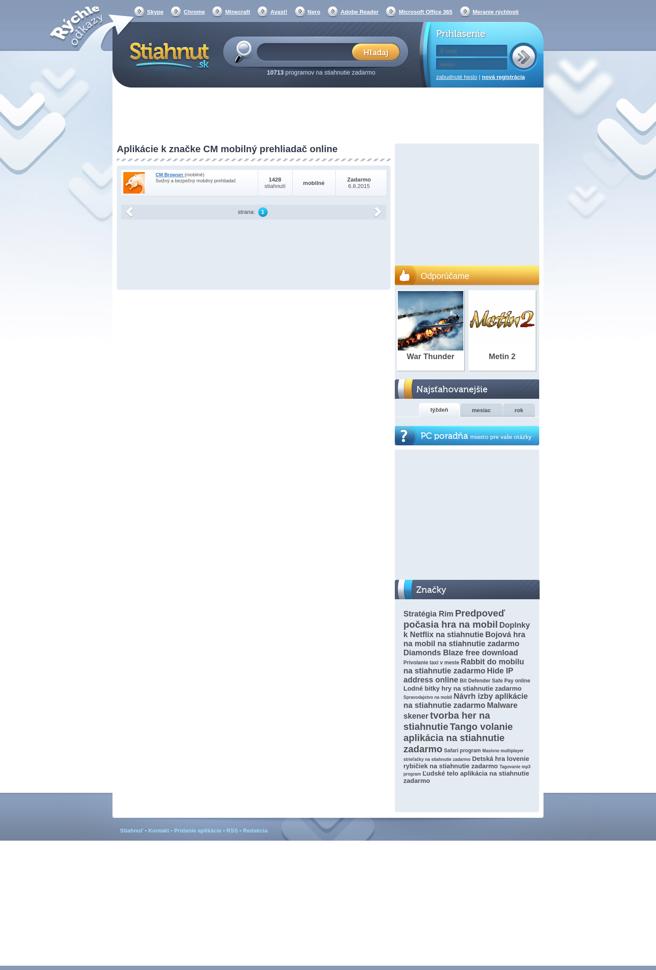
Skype (155, 12)
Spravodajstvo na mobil (427, 697)
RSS (232, 830)
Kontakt (158, 830)
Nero (314, 12)
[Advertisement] (328, 116)
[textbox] (307, 51)
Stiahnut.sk (167, 55)
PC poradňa (476, 436)
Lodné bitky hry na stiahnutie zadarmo (462, 688)
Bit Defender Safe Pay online (495, 681)
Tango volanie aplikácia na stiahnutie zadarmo (458, 737)
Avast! (278, 12)
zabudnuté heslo (456, 77)
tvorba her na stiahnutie (446, 721)
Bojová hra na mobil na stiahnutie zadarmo (464, 639)
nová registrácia (503, 77)
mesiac (481, 410)
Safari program (462, 751)
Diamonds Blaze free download (460, 652)
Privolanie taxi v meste (431, 663)
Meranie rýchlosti (496, 12)
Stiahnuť (132, 830)
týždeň (439, 410)
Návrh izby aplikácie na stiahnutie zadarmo (465, 701)
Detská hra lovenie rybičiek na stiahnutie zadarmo (466, 762)
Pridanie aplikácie (198, 830)
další (378, 212)
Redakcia (255, 830)
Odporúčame (445, 276)
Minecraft (237, 12)
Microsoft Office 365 (425, 12)
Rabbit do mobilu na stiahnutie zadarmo (463, 666)
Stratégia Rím (428, 614)
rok (519, 410)
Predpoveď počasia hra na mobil (454, 619)
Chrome (194, 12)
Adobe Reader (359, 12)
